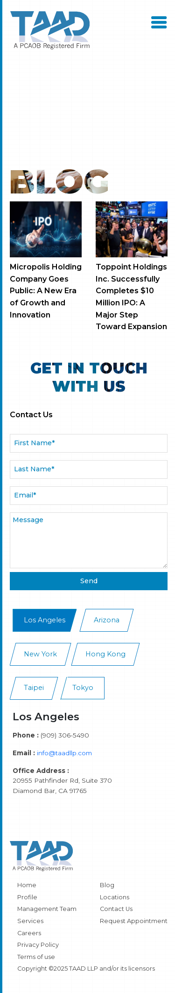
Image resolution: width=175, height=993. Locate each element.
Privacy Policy (38, 944)
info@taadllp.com (64, 753)
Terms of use (36, 956)
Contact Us (116, 908)
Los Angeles (44, 620)
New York (40, 654)
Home (26, 885)
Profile (27, 897)
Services (30, 920)
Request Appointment (134, 920)
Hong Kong (105, 654)
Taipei (34, 687)
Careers (29, 933)
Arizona (106, 620)
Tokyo (82, 687)
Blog (107, 885)
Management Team (47, 908)
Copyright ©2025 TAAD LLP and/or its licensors (86, 968)
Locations (114, 897)
